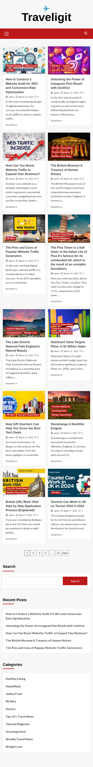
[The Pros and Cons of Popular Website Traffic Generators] (24, 228)
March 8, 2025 (25, 515)
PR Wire (11, 701)
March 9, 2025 (70, 433)
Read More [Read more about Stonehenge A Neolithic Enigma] (56, 461)
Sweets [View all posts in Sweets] (10, 70)
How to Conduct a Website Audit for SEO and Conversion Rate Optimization (43, 616)
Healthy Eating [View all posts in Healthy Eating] (14, 66)
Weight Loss (14, 746)
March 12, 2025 (26, 355)
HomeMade (13, 686)
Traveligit (46, 17)
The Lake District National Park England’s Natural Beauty (23, 346)
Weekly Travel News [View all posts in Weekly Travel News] (61, 156)
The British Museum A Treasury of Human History (66, 170)
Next (65, 553)
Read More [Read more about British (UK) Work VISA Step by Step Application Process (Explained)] (11, 538)
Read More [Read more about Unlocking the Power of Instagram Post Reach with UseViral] (56, 120)
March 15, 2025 (71, 179)
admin (11, 97)
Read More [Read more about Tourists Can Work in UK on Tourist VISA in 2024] (56, 534)
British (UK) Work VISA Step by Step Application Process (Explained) (23, 506)
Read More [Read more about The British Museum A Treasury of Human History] (56, 206)
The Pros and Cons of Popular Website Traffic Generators (22, 252)
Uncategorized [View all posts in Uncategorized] (14, 333)
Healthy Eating (15, 678)
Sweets (10, 709)
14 (58, 553)
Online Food (14, 694)
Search (9, 566)
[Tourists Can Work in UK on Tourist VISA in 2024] (69, 483)
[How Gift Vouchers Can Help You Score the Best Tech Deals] (24, 405)
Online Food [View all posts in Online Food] (30, 66)
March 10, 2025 (26, 437)
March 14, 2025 (26, 261)
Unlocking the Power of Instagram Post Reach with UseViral (67, 83)
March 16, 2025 (26, 179)
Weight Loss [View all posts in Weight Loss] (30, 333)
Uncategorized (16, 731)
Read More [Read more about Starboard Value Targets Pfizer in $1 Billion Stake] (56, 375)
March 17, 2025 (71, 93)
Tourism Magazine (18, 724)
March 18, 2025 (26, 97)
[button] (6, 33)
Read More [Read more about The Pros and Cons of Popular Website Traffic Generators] (11, 288)
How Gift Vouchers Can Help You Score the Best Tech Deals (23, 428)
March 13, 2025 (71, 273)
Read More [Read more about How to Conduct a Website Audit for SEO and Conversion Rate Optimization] (11, 124)
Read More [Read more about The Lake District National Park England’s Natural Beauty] (11, 383)
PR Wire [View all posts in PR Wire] (56, 66)
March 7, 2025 (70, 511)
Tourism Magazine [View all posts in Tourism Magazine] (61, 152)
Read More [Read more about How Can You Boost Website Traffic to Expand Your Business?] (11, 206)
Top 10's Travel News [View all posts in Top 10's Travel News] (62, 70)
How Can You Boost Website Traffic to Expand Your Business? (23, 170)
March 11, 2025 (71, 351)
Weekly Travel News (19, 739)
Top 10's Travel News (20, 716)
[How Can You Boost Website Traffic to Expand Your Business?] (24, 147)
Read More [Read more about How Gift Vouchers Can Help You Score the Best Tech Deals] (11, 461)
